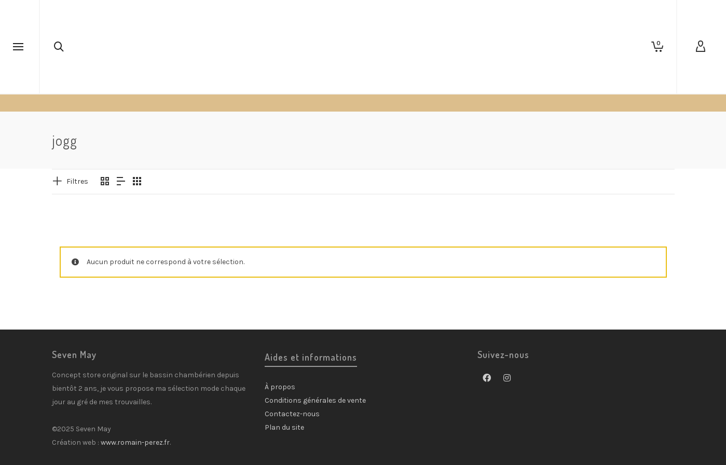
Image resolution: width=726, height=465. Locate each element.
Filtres (77, 181)
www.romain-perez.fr (135, 442)
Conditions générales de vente (315, 400)
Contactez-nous (292, 413)
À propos (280, 386)
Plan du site (284, 427)
